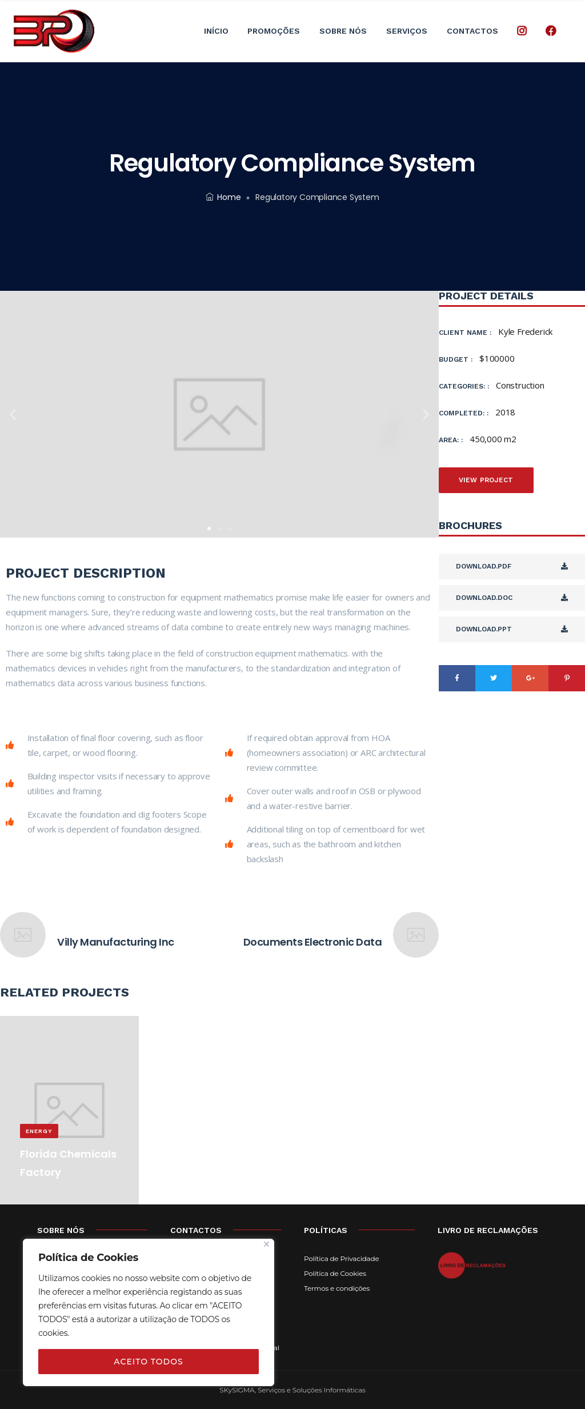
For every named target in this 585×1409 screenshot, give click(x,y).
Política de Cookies (335, 1273)
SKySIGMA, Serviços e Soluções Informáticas (292, 1390)
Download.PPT (512, 629)
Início (216, 30)
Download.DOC (512, 598)
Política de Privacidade (341, 1258)
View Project (486, 480)
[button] (209, 528)
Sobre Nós (343, 30)
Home (223, 197)
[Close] (266, 1244)
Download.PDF (512, 566)
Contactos (472, 30)
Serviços (406, 30)
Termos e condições (337, 1288)
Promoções (273, 30)
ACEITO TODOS (148, 1361)
